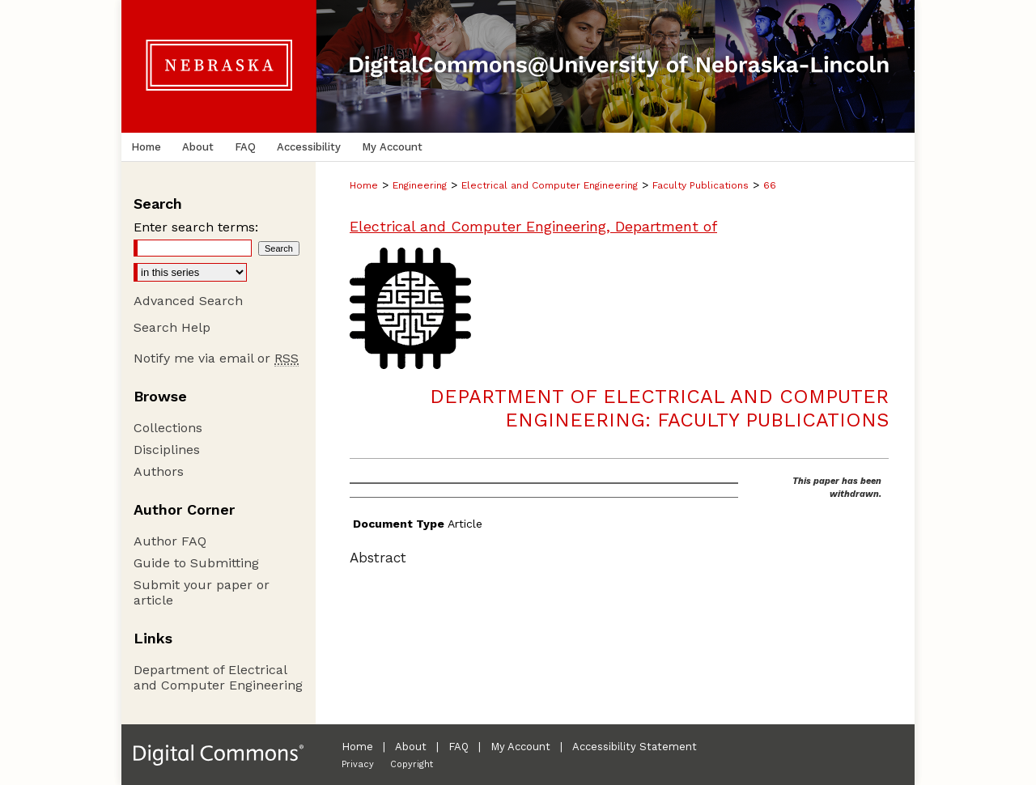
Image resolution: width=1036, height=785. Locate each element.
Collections (168, 427)
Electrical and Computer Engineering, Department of (533, 226)
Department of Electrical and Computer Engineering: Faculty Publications (659, 408)
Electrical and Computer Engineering (549, 185)
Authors (159, 471)
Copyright (411, 764)
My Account (520, 746)
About (411, 746)
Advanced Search (188, 300)
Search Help (172, 327)
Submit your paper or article (202, 592)
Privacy (358, 764)
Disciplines (167, 449)
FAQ (458, 746)
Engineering (420, 185)
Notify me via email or (216, 358)
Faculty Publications (700, 185)
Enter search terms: (196, 227)
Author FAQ (170, 541)
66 (769, 185)
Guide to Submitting (196, 563)
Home (364, 185)
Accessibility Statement (634, 746)
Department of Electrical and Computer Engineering (218, 677)
